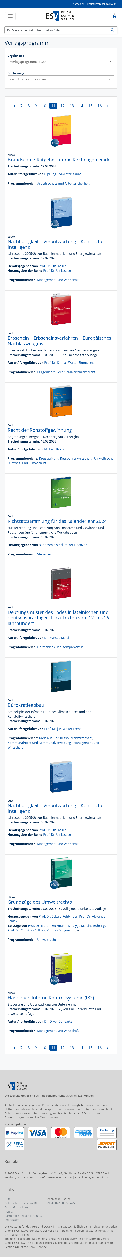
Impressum (12, 1220)
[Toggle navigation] (10, 16)
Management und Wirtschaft (58, 280)
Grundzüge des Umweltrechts (40, 902)
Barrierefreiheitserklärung (22, 1216)
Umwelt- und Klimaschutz (28, 463)
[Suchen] (56, 30)
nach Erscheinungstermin (62, 79)
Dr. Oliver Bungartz (58, 1021)
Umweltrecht (103, 458)
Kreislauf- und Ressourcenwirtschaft (65, 458)
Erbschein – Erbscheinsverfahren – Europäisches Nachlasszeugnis (59, 341)
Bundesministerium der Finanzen (63, 545)
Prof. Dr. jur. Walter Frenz (62, 729)
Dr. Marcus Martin (57, 638)
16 (99, 105)
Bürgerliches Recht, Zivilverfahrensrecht (66, 372)
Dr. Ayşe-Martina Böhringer (88, 926)
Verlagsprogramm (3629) (62, 61)
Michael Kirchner (56, 449)
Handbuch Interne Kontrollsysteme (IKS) (51, 997)
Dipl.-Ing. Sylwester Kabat (62, 174)
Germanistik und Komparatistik (60, 647)
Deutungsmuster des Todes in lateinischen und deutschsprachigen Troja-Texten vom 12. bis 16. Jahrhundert (59, 617)
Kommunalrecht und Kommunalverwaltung (39, 743)
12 (62, 105)
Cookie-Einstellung (17, 1207)
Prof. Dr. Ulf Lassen (53, 266)
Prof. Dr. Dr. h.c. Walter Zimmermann (71, 363)
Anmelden (79, 4)
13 (72, 105)
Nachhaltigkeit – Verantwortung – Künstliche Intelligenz (55, 244)
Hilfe (8, 1199)
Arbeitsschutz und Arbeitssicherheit (63, 183)
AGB (7, 1211)
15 (90, 105)
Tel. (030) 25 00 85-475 (60, 1203)
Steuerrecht (46, 554)
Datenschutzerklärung (19, 1203)
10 (44, 105)
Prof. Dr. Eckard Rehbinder (58, 916)
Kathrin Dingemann (61, 930)
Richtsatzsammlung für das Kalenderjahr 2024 (57, 521)
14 (81, 105)
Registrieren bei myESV (100, 4)
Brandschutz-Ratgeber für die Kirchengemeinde (59, 159)
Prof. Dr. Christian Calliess (26, 930)
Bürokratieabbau (26, 705)
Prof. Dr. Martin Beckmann (47, 926)
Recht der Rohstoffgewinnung (40, 430)
